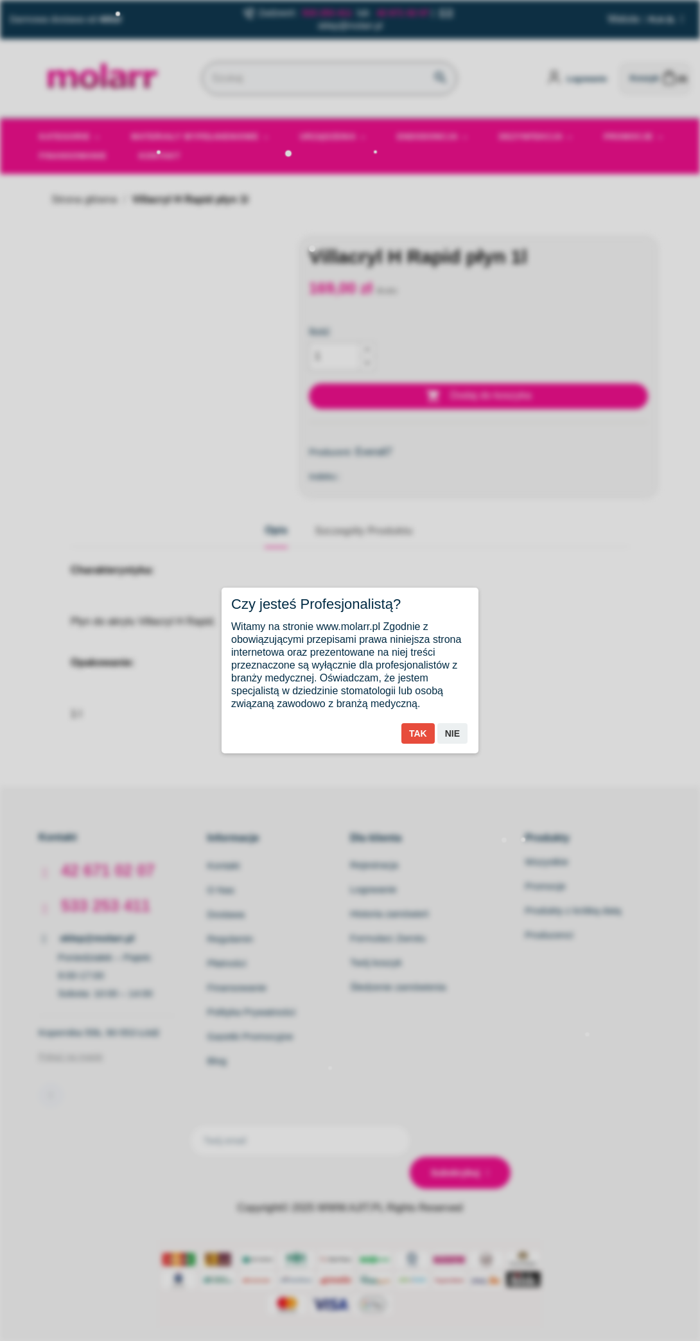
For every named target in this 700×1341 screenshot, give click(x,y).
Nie (452, 733)
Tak (418, 733)
